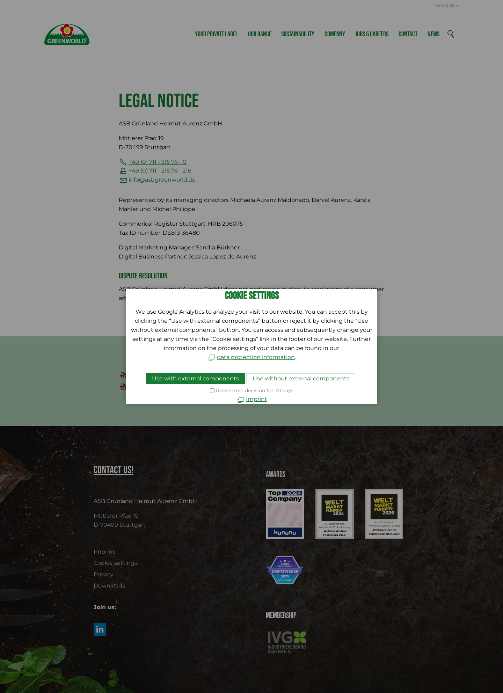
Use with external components (195, 378)
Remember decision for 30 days (254, 390)
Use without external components (301, 378)
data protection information (256, 357)
